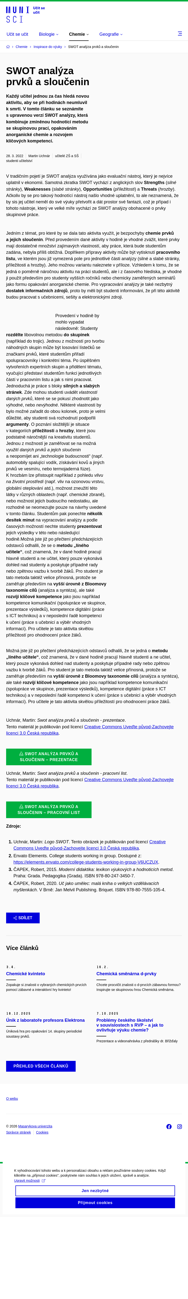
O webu (12, 1181)
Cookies (42, 1215)
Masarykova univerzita (35, 1208)
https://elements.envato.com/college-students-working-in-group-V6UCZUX (85, 868)
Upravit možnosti (30, 1269)
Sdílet (22, 924)
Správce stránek (18, 1215)
